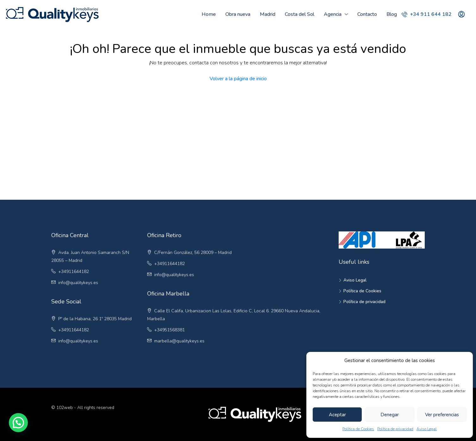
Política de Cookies (358, 428)
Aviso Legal (426, 428)
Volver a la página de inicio (238, 78)
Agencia (332, 14)
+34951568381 (169, 330)
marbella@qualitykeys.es (179, 341)
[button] (18, 422)
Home (209, 14)
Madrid (267, 14)
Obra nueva (237, 14)
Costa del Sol (299, 14)
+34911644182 (73, 272)
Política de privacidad (395, 428)
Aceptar (337, 415)
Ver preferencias (442, 415)
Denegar (389, 415)
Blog (391, 14)
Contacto (367, 14)
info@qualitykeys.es (78, 283)
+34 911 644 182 (427, 14)
